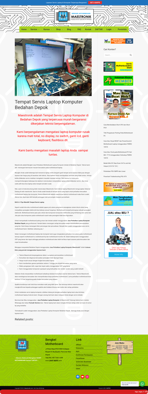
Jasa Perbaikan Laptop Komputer (48, 299)
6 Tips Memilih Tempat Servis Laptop (31, 201)
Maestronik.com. (28, 387)
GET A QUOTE (95, 3)
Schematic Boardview (83, 361)
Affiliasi (78, 344)
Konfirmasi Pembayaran (84, 354)
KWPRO (108, 387)
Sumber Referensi (82, 364)
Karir (77, 350)
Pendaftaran (80, 357)
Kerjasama (79, 347)
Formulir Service (34, 302)
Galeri (78, 368)
